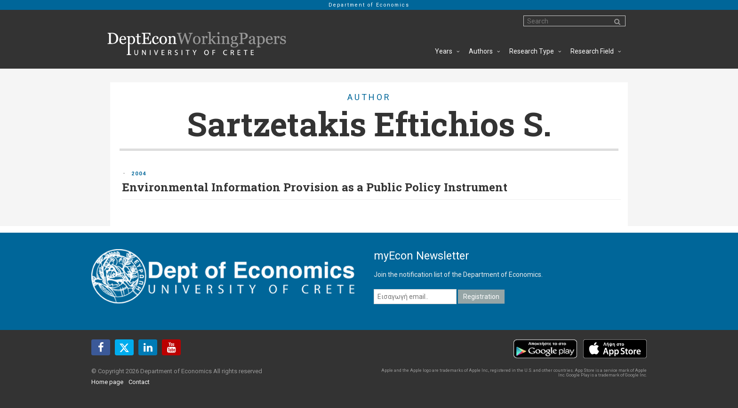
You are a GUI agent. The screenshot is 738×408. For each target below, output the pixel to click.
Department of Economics (369, 5)
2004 (138, 174)
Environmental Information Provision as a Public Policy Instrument (314, 187)
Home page (107, 381)
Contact (139, 381)
